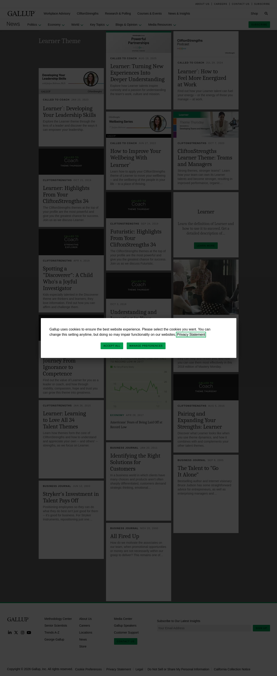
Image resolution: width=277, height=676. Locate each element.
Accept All (111, 345)
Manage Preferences (146, 345)
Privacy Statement (191, 334)
